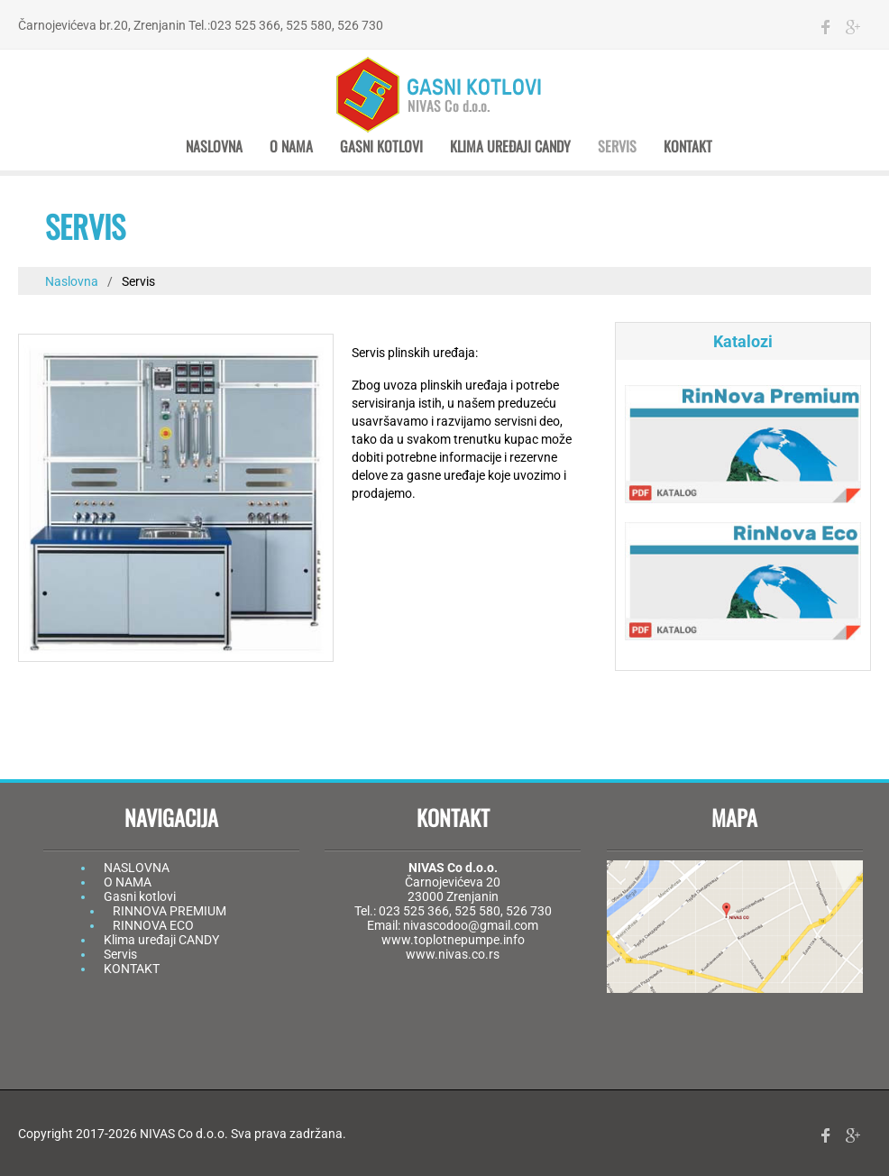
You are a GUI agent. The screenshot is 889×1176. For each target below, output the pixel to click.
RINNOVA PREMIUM (169, 911)
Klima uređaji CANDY (510, 146)
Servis (617, 146)
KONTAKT (132, 968)
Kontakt (688, 146)
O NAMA (127, 882)
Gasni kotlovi (381, 146)
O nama (291, 146)
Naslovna (214, 146)
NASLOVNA (137, 867)
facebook (826, 27)
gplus (853, 27)
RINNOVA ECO (153, 925)
